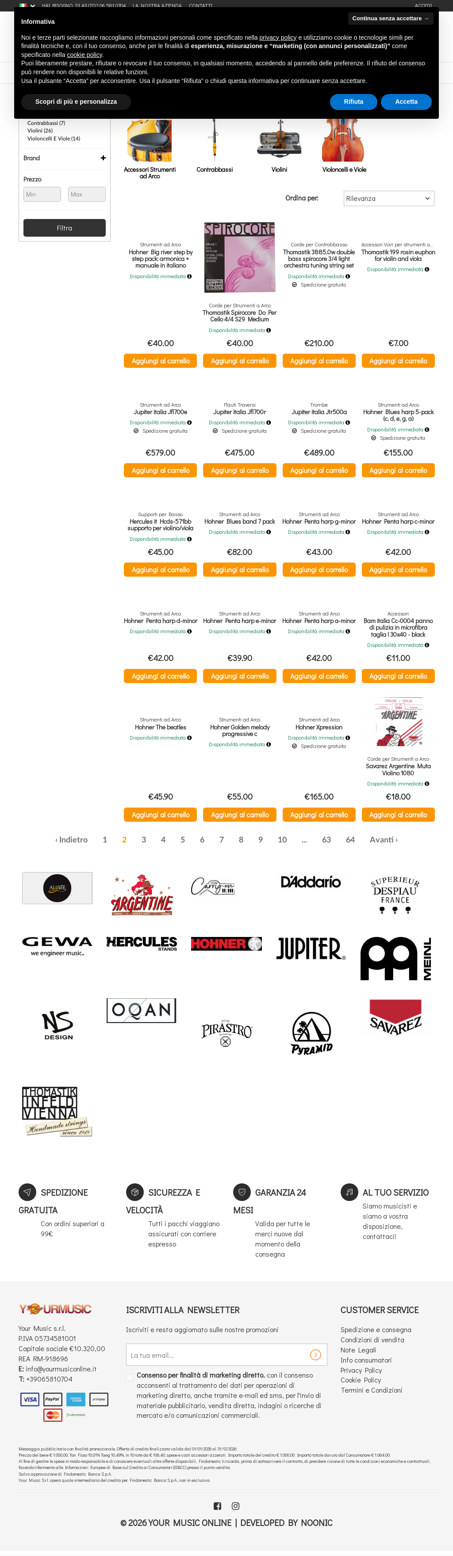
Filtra (64, 226)
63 (326, 843)
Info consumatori (366, 1362)
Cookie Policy (361, 1382)
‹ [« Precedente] (56, 843)
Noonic (317, 1525)
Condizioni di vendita (372, 1342)
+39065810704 (49, 1381)
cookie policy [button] (84, 54)
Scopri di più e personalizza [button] (76, 101)
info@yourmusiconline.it (61, 1371)
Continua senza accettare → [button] (391, 18)
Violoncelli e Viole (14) (53, 137)
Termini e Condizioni (372, 1392)
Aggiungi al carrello (160, 360)
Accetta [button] (406, 101)
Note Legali (358, 1352)
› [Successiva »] (396, 843)
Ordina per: (302, 197)
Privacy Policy (361, 1372)
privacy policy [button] (278, 37)
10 (282, 843)
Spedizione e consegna (376, 1332)
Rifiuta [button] (354, 101)
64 (350, 843)
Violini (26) (40, 130)
